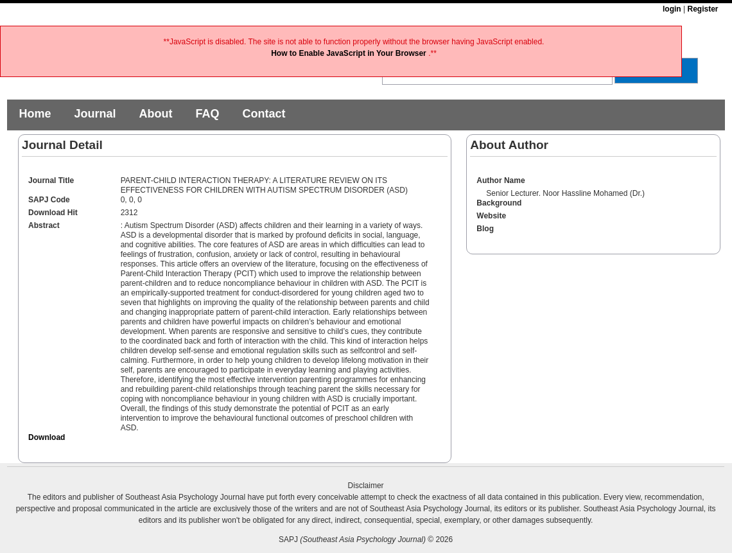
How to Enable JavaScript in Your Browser (349, 53)
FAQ (207, 113)
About (155, 113)
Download (46, 437)
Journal (95, 113)
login (672, 8)
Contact (263, 113)
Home (35, 113)
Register (702, 8)
